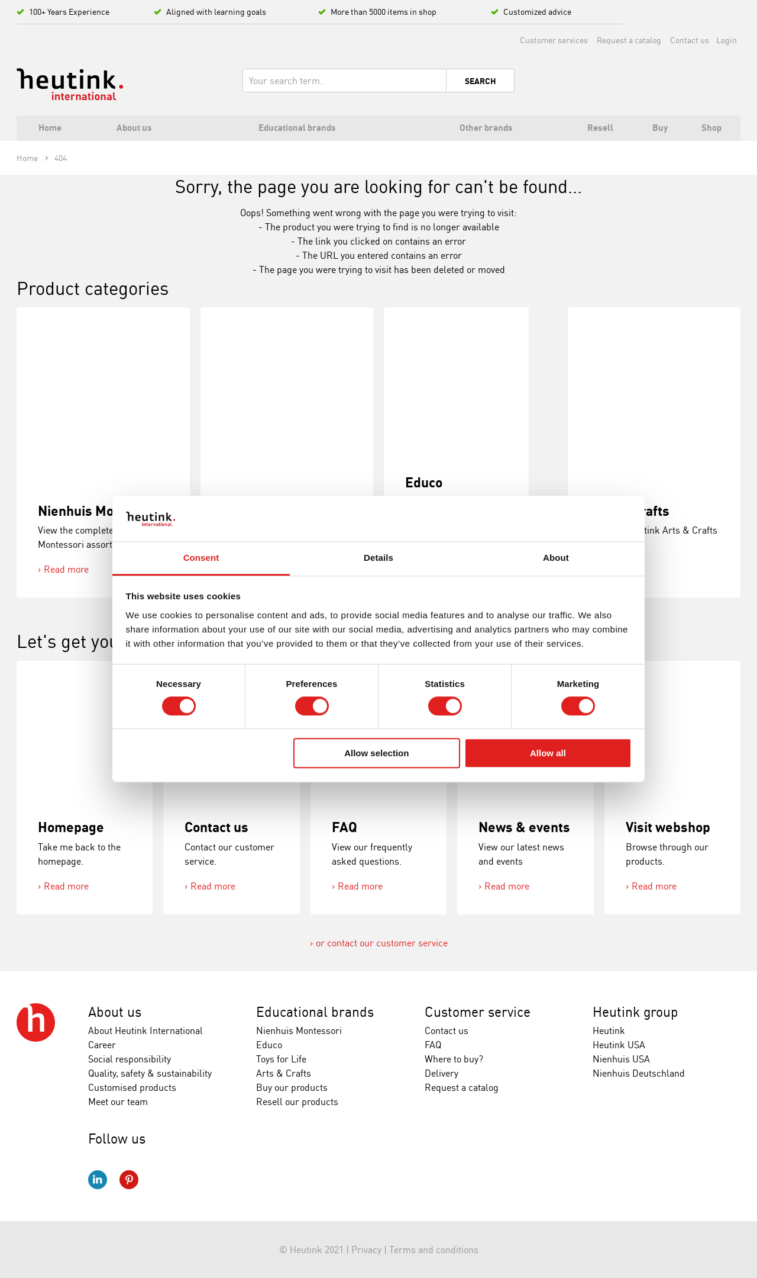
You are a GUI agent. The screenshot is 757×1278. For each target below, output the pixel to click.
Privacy (366, 1249)
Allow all (548, 753)
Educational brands (315, 1011)
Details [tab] (378, 558)
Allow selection (376, 753)
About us (114, 1011)
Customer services (554, 40)
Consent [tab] (201, 558)
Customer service (477, 1011)
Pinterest (128, 1179)
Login (726, 40)
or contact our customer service (382, 943)
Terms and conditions (433, 1249)
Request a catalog (629, 40)
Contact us (689, 40)
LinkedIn (97, 1179)
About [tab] (556, 558)
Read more (66, 569)
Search (480, 81)
